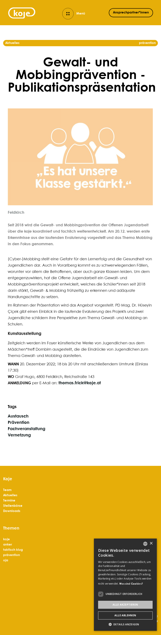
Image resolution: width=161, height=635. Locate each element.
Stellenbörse (12, 513)
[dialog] (125, 585)
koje (6, 556)
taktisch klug (13, 567)
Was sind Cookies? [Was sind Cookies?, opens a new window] (131, 584)
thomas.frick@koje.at (79, 395)
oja (5, 577)
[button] (125, 624)
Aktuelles (10, 502)
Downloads (11, 518)
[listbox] (145, 544)
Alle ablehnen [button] (125, 615)
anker (7, 562)
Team (7, 497)
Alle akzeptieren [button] (125, 604)
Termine (9, 507)
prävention (11, 572)
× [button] (151, 543)
